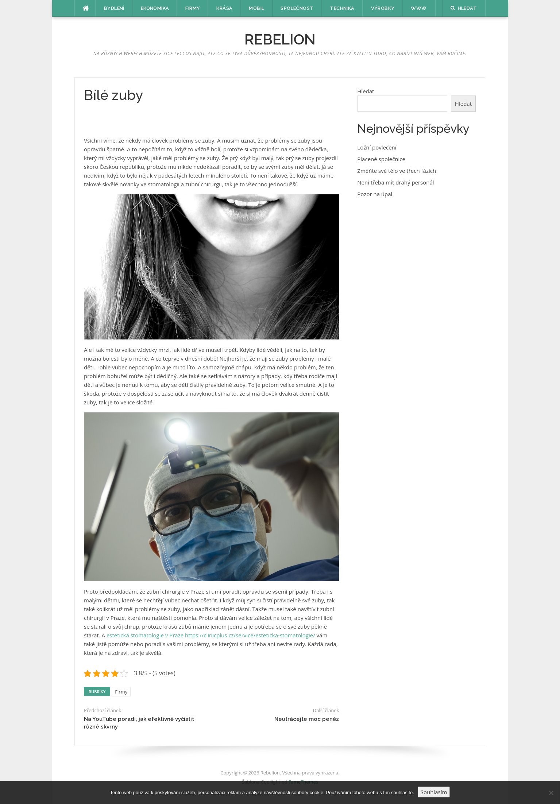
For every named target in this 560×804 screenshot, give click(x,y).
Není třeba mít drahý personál (395, 182)
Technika (342, 8)
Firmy (192, 8)
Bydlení (114, 8)
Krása (224, 8)
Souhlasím (434, 792)
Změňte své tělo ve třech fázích (396, 170)
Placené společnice (381, 159)
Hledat (365, 91)
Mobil (256, 8)
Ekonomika (155, 8)
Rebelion (280, 39)
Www (418, 8)
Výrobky (383, 8)
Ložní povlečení (376, 147)
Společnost (297, 8)
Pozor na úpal (374, 194)
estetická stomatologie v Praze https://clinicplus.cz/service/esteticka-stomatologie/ (211, 635)
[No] (551, 792)
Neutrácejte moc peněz (306, 719)
